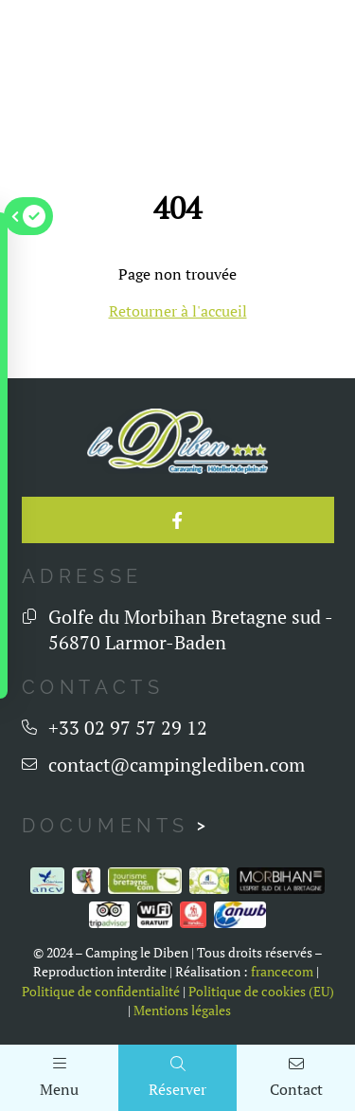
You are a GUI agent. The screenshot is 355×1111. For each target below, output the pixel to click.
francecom (282, 971)
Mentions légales (182, 1010)
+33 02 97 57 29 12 (127, 727)
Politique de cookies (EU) (261, 991)
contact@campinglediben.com (176, 764)
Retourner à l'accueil (178, 311)
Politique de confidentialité (101, 991)
